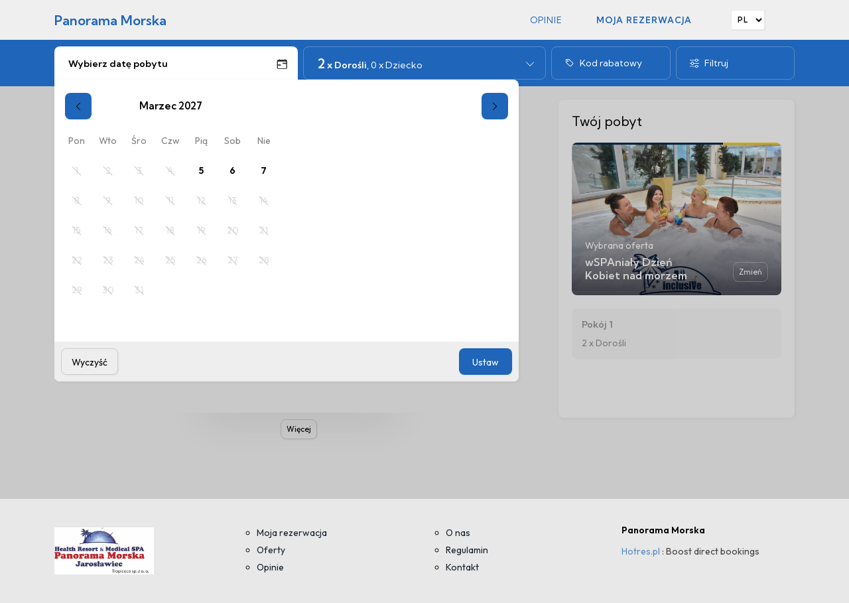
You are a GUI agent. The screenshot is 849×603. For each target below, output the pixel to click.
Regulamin (467, 550)
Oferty (271, 550)
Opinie (546, 20)
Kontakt (462, 567)
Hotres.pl (640, 551)
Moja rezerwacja (644, 20)
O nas (458, 533)
